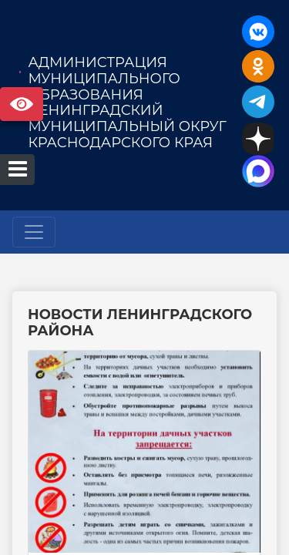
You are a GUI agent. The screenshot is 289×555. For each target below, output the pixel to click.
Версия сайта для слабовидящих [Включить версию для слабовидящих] (21, 104)
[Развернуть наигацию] (33, 232)
